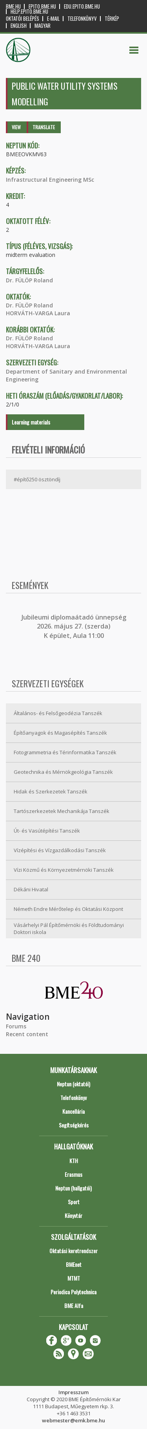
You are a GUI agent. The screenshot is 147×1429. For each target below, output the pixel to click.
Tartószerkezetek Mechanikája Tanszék (61, 811)
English (19, 25)
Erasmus (73, 1174)
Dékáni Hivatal (31, 889)
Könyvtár (73, 1215)
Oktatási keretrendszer (73, 1251)
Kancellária (73, 1111)
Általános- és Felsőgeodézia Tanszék (58, 713)
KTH (73, 1160)
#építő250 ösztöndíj (37, 479)
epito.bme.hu (42, 6)
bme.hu (13, 6)
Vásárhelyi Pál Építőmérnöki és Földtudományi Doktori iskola (69, 928)
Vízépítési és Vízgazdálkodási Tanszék (60, 850)
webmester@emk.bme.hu (73, 1420)
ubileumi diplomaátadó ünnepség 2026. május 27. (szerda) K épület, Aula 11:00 (74, 626)
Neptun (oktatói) (73, 1084)
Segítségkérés (74, 1125)
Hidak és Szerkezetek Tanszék (50, 791)
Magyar (42, 25)
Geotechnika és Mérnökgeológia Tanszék (63, 771)
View (16, 127)
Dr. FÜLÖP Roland (29, 280)
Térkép (112, 18)
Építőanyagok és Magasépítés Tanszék (60, 732)
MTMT (73, 1278)
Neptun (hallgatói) (73, 1188)
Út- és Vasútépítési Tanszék (47, 830)
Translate (44, 127)
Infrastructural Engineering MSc (50, 179)
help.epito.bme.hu (29, 11)
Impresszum (73, 1392)
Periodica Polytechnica (73, 1292)
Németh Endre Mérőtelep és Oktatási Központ (68, 908)
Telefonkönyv (82, 18)
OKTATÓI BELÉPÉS (22, 18)
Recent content (27, 1034)
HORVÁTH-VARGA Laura (38, 313)
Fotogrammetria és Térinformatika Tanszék (65, 752)
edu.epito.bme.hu (82, 6)
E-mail (53, 18)
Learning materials (31, 422)
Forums (16, 1026)
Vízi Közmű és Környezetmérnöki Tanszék (64, 869)
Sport (74, 1202)
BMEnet (74, 1264)
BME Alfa (73, 1305)
